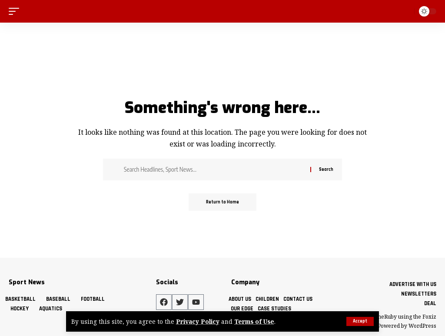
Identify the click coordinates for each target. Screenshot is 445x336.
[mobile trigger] (16, 11)
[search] (406, 11)
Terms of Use (254, 321)
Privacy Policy (197, 321)
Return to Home (222, 202)
